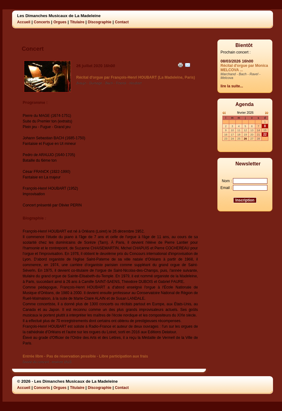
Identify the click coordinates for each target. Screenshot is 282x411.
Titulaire (77, 22)
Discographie (99, 22)
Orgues (59, 22)
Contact (122, 22)
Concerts (42, 22)
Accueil (23, 22)
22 (264, 134)
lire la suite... (232, 86)
